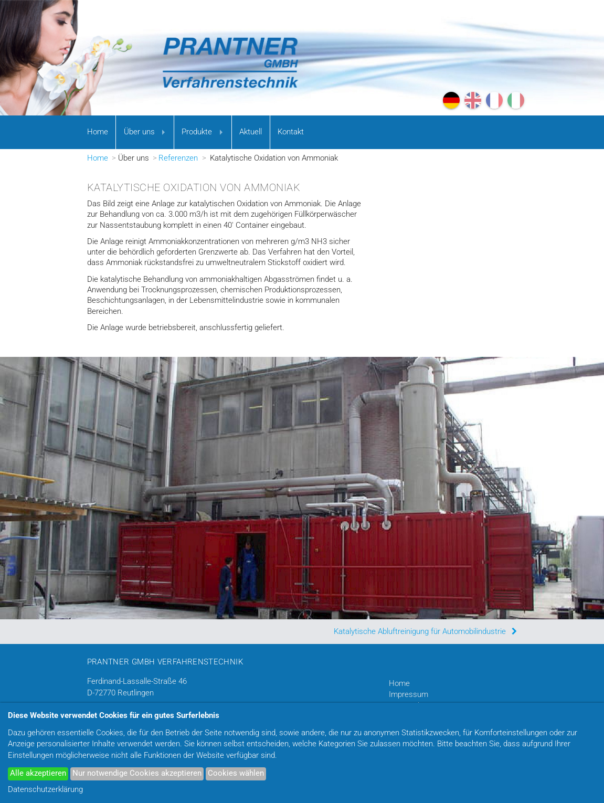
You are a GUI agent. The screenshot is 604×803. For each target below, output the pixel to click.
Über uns (139, 132)
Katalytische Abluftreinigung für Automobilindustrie (420, 631)
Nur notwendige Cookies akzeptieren (137, 773)
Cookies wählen (236, 773)
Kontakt (291, 132)
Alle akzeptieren (38, 773)
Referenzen (178, 158)
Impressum (408, 694)
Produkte (197, 132)
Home (97, 132)
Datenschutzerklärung (45, 789)
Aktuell (250, 132)
